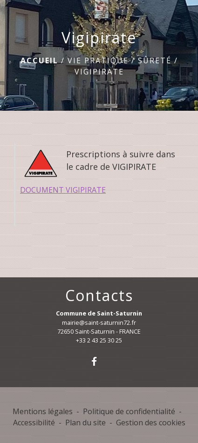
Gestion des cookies (150, 422)
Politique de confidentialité (129, 411)
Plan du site (85, 422)
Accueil (39, 60)
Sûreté (154, 60)
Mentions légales (43, 411)
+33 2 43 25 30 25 (99, 340)
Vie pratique (98, 60)
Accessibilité (34, 422)
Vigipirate (99, 72)
